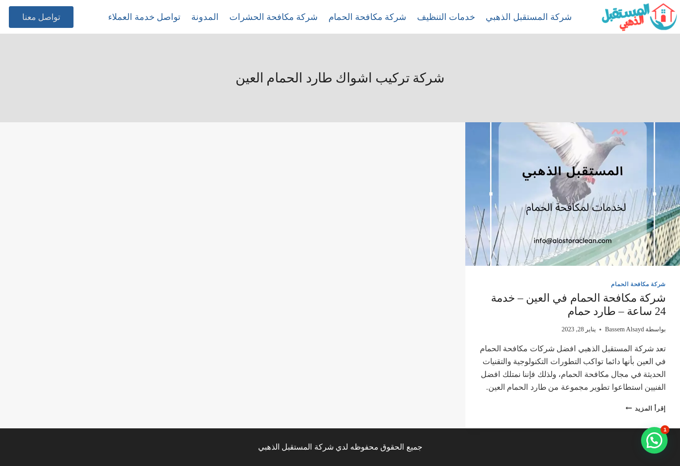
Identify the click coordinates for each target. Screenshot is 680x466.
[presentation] (572, 194)
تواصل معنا (41, 17)
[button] (654, 440)
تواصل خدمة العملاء (144, 17)
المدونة (205, 17)
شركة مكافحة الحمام (367, 17)
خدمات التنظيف (446, 17)
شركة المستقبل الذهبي (529, 17)
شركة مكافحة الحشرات (273, 17)
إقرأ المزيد (646, 408)
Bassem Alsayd (624, 329)
